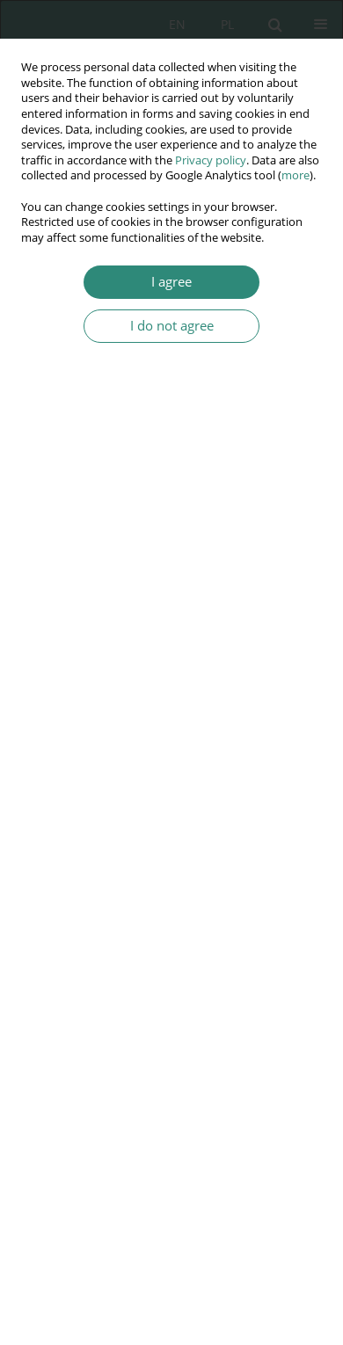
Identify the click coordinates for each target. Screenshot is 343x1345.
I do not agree (172, 325)
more (295, 175)
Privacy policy (210, 160)
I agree (171, 282)
